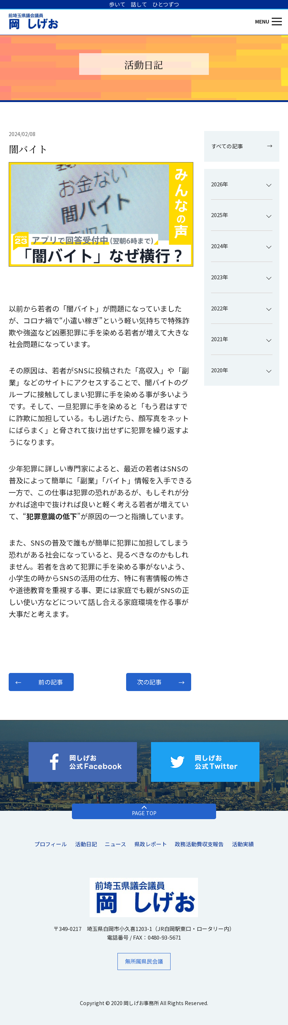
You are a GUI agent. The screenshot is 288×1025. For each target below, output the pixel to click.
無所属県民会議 (144, 961)
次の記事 (149, 681)
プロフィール (50, 844)
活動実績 (243, 844)
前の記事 (50, 681)
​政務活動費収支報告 (199, 844)
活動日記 (86, 844)
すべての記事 (227, 146)
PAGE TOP (144, 813)
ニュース (115, 844)
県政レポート (150, 844)
